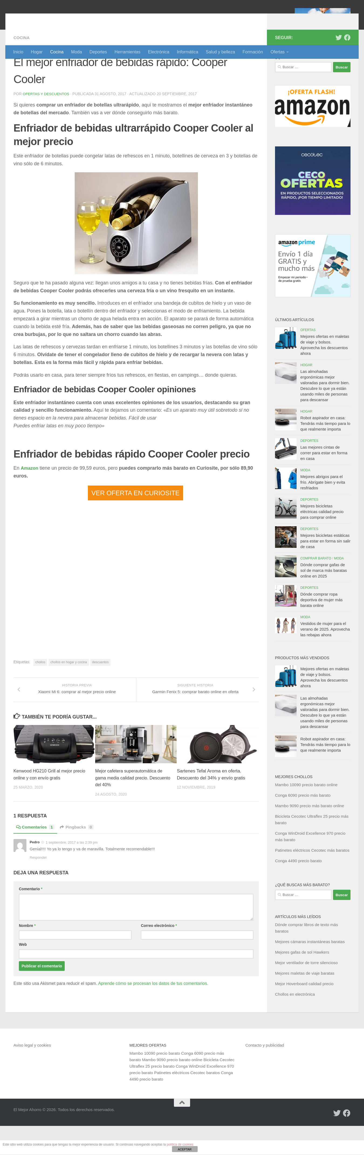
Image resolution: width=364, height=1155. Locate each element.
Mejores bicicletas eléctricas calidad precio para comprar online (322, 541)
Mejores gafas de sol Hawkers (302, 981)
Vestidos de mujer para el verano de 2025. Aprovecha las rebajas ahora (325, 658)
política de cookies (180, 1144)
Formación (253, 52)
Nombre (27, 961)
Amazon (30, 497)
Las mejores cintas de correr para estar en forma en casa (323, 482)
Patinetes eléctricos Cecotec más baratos (312, 879)
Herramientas (127, 52)
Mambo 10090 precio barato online (306, 814)
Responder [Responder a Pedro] (38, 893)
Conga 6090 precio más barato (303, 824)
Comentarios (36, 862)
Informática (187, 52)
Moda (76, 52)
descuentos (100, 691)
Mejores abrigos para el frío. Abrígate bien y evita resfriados (322, 511)
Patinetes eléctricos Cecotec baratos (187, 1101)
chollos (40, 691)
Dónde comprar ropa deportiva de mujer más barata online (321, 629)
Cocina (57, 52)
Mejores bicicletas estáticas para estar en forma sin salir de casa (325, 570)
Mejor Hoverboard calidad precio (304, 1012)
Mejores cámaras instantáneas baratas (310, 970)
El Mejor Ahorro (54, 18)
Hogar (37, 52)
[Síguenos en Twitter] (338, 66)
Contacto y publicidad (264, 1074)
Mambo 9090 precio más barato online (309, 835)
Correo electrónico (159, 961)
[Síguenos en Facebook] (347, 66)
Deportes (98, 52)
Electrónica (158, 52)
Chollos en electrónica (295, 1023)
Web (23, 980)
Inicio (18, 52)
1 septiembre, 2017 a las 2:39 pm (72, 878)
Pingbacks (79, 862)
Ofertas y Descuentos (47, 123)
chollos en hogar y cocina (68, 691)
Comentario (30, 924)
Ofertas (277, 52)
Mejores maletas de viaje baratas (304, 1002)
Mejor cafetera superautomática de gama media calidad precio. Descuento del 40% (130, 813)
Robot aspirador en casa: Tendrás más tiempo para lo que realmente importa (325, 452)
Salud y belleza (220, 52)
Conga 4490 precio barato (298, 890)
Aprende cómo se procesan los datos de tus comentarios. (153, 1019)
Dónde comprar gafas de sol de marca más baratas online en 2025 (323, 599)
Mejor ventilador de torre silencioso (306, 991)
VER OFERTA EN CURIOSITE (135, 521)
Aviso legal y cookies (32, 1074)
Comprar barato (315, 587)
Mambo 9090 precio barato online (172, 1089)
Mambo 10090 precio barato (154, 1082)
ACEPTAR (184, 1149)
